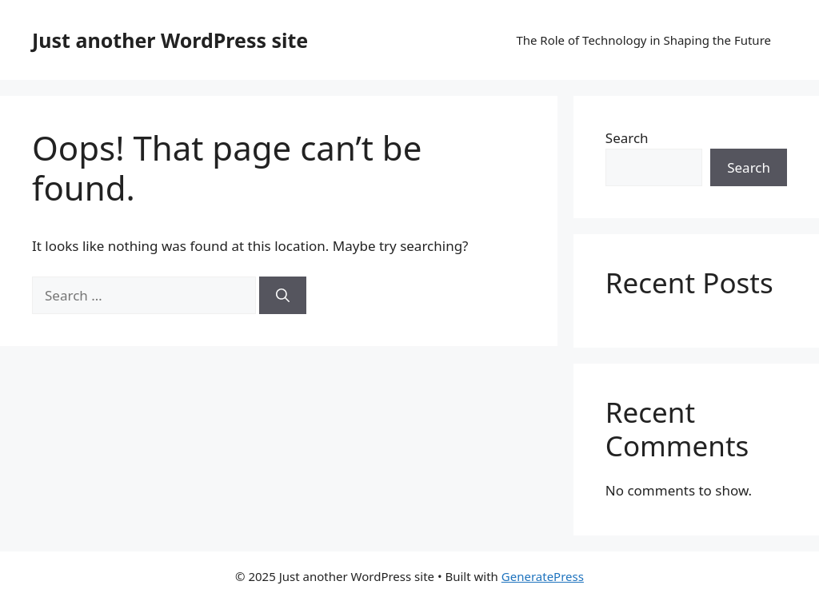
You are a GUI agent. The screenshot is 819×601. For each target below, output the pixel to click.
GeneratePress (542, 576)
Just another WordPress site (170, 40)
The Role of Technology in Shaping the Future (643, 40)
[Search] (282, 296)
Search (627, 138)
